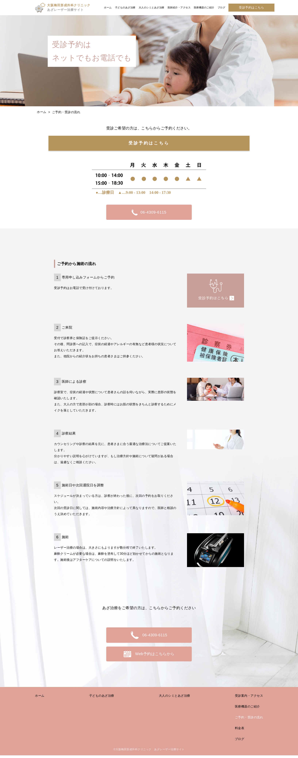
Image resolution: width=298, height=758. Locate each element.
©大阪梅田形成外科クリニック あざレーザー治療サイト (148, 751)
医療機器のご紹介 (204, 7)
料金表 (239, 730)
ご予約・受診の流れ (249, 719)
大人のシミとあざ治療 (151, 7)
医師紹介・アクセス (179, 7)
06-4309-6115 (149, 211)
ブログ (221, 7)
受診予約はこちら (251, 7)
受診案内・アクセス (249, 698)
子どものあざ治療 (125, 7)
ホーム (108, 7)
